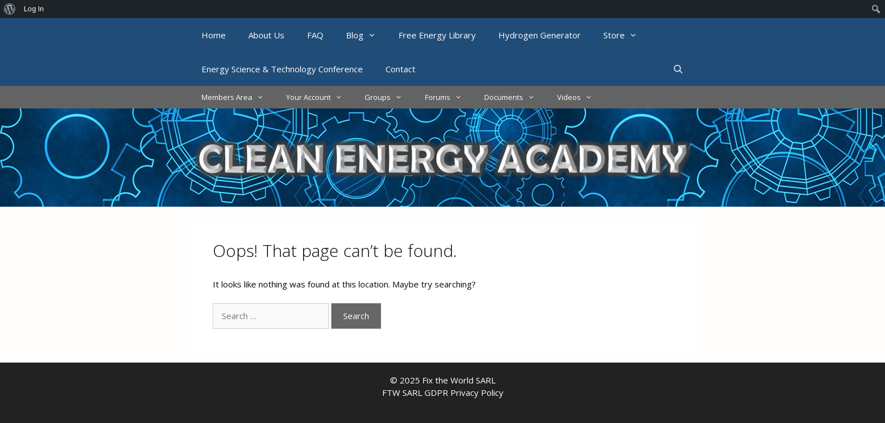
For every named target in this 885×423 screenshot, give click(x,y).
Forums (449, 97)
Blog (366, 35)
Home (213, 35)
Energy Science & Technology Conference (282, 69)
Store (626, 35)
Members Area (238, 97)
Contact (400, 69)
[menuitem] (10, 9)
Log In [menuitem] (34, 9)
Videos (580, 97)
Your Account (319, 97)
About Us (266, 35)
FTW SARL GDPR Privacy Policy (442, 392)
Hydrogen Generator (539, 35)
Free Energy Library (437, 35)
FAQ (315, 35)
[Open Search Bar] (678, 69)
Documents (515, 97)
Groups (389, 97)
